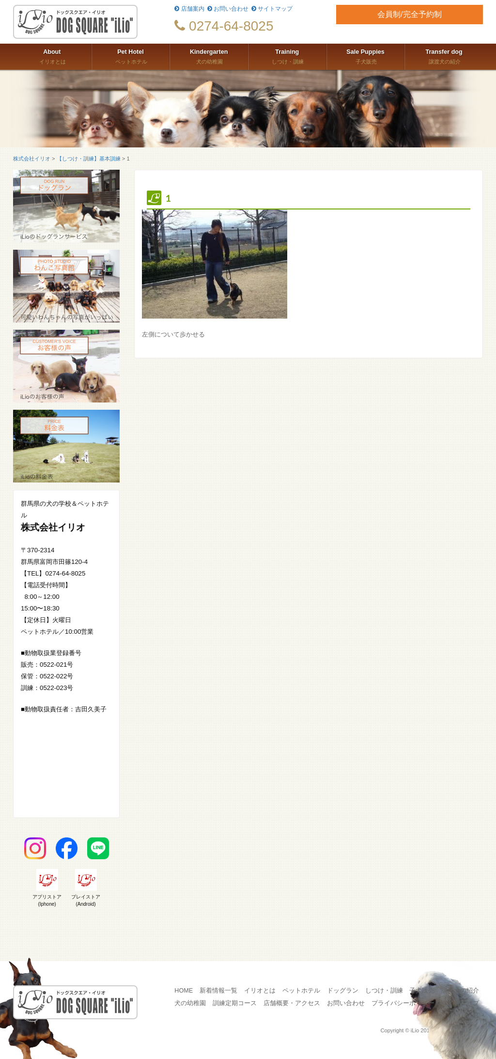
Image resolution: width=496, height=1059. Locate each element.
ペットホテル (130, 55)
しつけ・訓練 (287, 55)
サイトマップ (272, 8)
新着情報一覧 (218, 990)
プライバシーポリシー (403, 1003)
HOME (183, 990)
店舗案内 (189, 8)
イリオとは (52, 55)
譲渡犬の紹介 (444, 55)
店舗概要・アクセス (292, 1003)
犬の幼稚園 (208, 55)
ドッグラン (342, 990)
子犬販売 (365, 55)
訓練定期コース (235, 1003)
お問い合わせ (227, 8)
